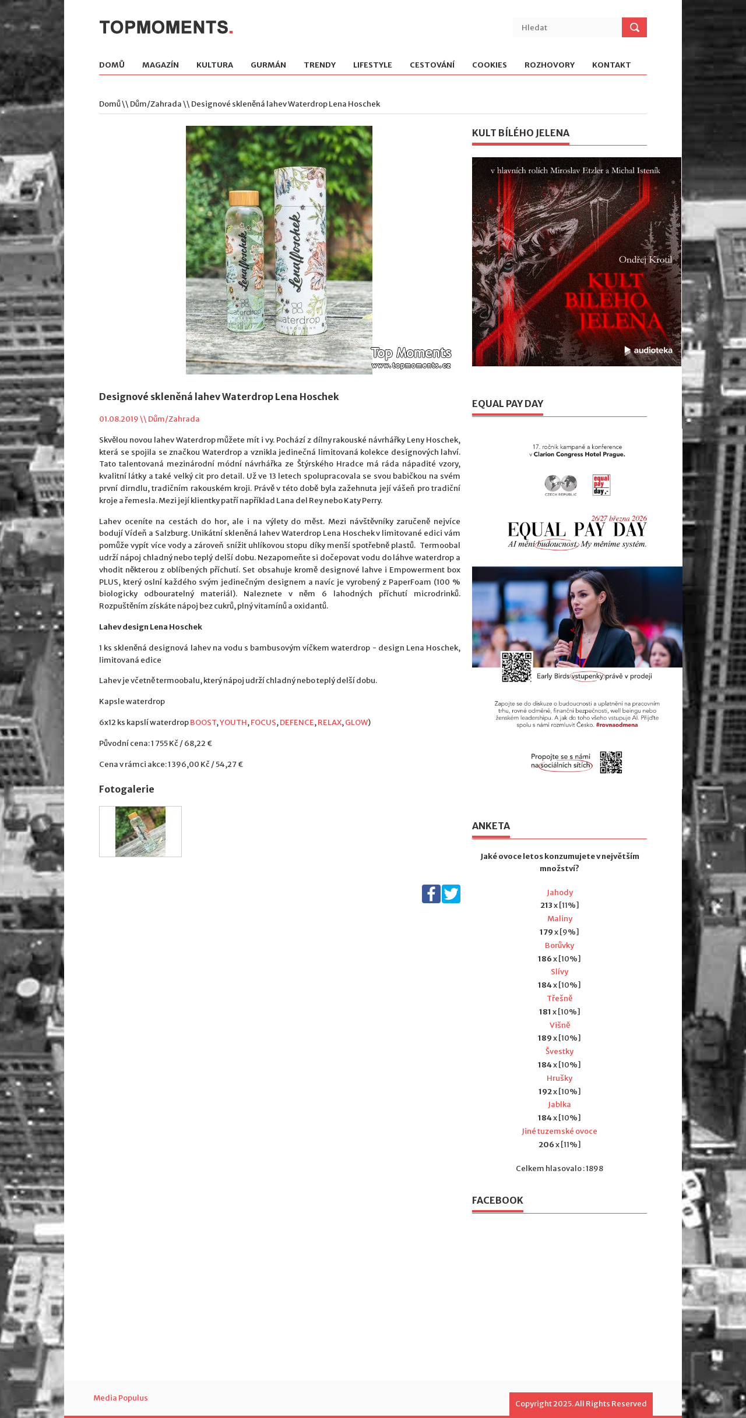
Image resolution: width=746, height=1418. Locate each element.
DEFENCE (297, 722)
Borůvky (559, 945)
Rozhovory (550, 65)
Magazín (160, 65)
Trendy (320, 65)
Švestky (559, 1051)
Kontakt (611, 65)
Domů (112, 65)
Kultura (214, 65)
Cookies (489, 65)
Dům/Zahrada (156, 104)
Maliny (559, 919)
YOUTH (233, 722)
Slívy (559, 972)
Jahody (560, 892)
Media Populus (120, 1398)
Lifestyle (372, 65)
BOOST (203, 722)
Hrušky (559, 1078)
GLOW (356, 722)
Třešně (559, 998)
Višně (560, 1025)
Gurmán (268, 65)
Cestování (432, 65)
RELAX (330, 722)
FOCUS (263, 722)
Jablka (559, 1104)
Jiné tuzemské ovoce (559, 1131)
